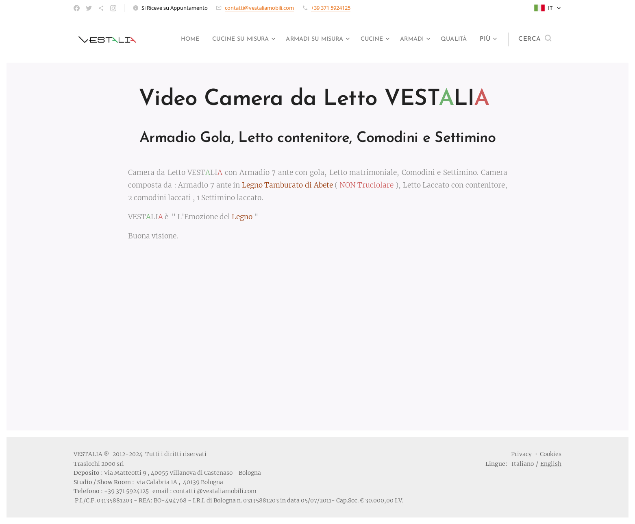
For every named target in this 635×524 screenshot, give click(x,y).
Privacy (521, 454)
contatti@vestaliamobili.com (259, 7)
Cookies (550, 454)
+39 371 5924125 (330, 7)
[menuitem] (205, 39)
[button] (534, 39)
